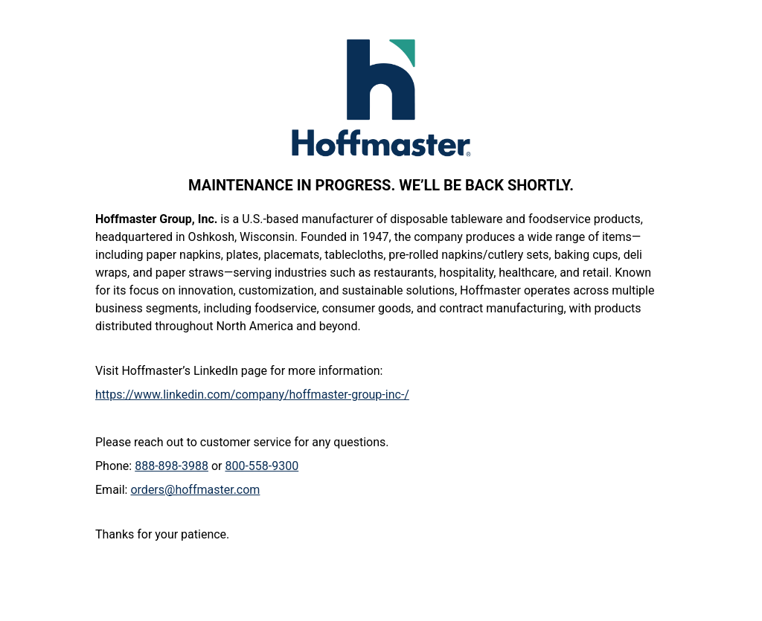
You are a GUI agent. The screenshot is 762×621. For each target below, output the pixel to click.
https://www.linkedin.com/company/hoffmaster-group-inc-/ (252, 394)
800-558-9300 (261, 466)
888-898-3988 (171, 466)
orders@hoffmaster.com (195, 490)
